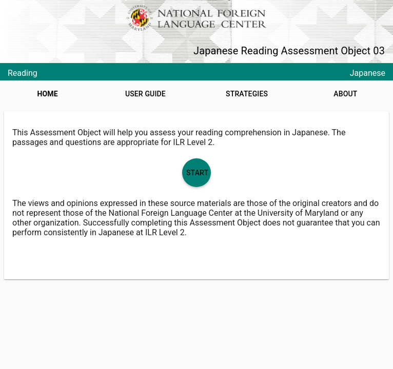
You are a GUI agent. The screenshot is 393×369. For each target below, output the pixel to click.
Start (197, 173)
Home (47, 94)
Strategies (247, 94)
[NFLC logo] (196, 18)
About (345, 94)
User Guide (145, 94)
